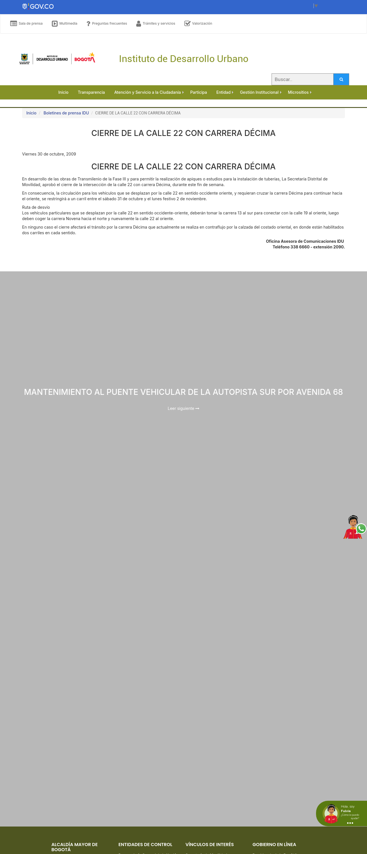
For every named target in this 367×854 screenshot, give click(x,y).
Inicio (31, 112)
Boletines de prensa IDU (66, 112)
